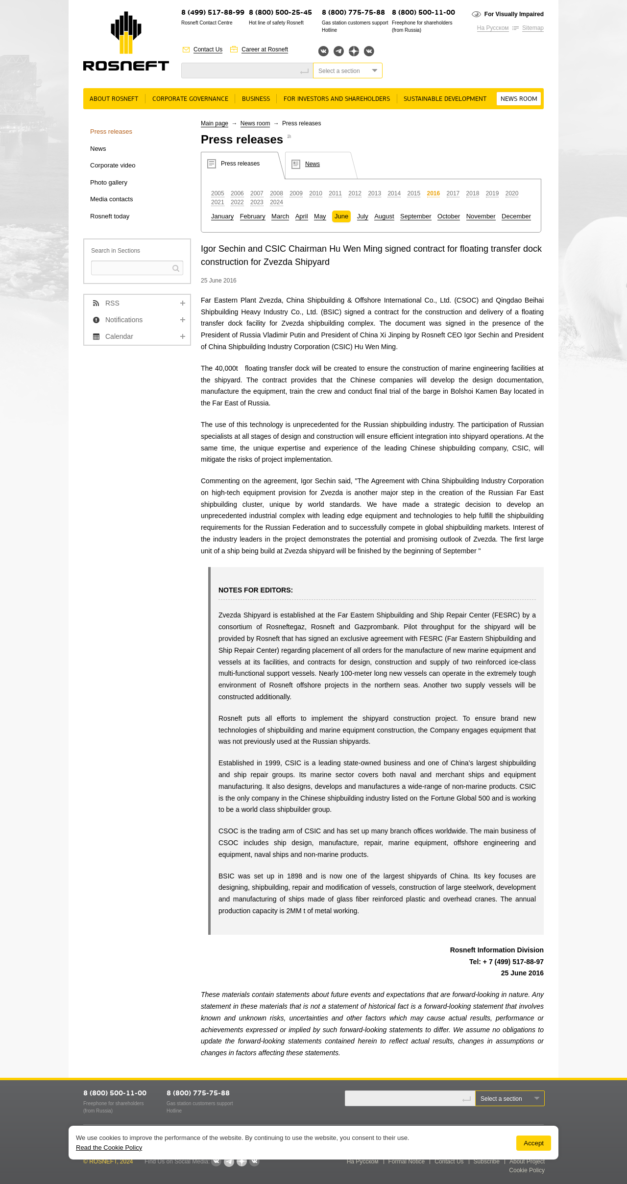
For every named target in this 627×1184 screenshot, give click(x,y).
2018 (473, 193)
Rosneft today (109, 216)
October (448, 216)
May (320, 216)
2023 (257, 202)
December (516, 216)
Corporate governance (190, 99)
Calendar (119, 336)
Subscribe (487, 1161)
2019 (492, 193)
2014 (394, 193)
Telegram (339, 51)
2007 (257, 193)
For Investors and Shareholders (337, 99)
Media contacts (111, 199)
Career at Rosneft (264, 49)
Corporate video (113, 165)
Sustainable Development (445, 99)
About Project (527, 1161)
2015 (413, 193)
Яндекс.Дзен (354, 51)
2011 (335, 193)
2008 (276, 193)
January (222, 216)
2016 (433, 193)
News (98, 148)
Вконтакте (323, 51)
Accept (534, 1143)
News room (519, 99)
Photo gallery (108, 182)
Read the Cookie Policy (109, 1147)
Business (256, 99)
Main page (214, 123)
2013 (374, 193)
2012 (355, 193)
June (341, 216)
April (301, 216)
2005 (217, 193)
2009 (296, 193)
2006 (237, 193)
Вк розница (369, 51)
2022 (237, 202)
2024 (276, 202)
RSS (112, 303)
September (416, 216)
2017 (453, 193)
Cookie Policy (527, 1170)
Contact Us (207, 49)
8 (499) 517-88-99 (212, 13)
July (362, 216)
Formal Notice (406, 1161)
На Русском (493, 27)
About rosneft (114, 99)
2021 (217, 202)
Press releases (111, 131)
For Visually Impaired (514, 14)
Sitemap (533, 27)
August (384, 216)
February (252, 216)
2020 (512, 193)
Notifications (124, 320)
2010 (315, 193)
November (481, 216)
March (280, 216)
